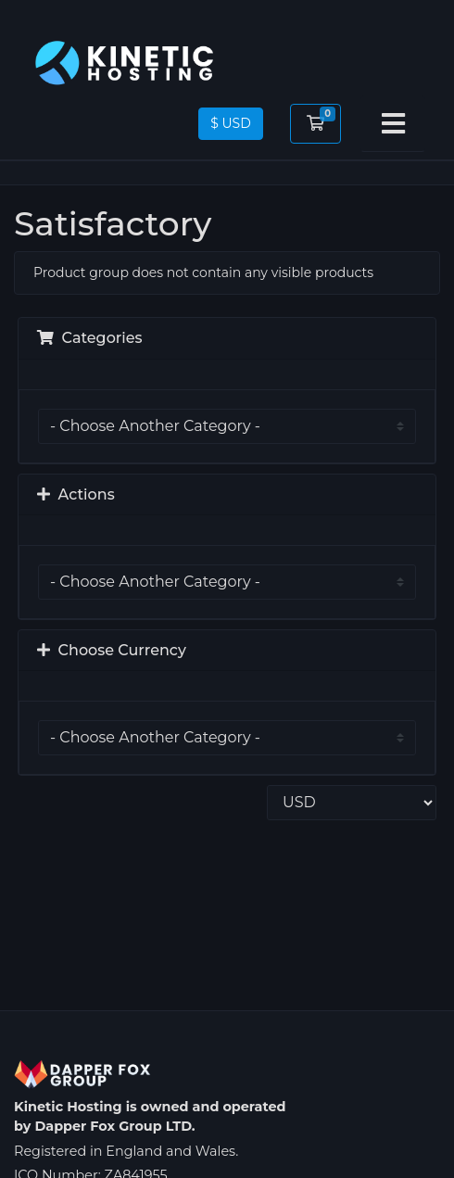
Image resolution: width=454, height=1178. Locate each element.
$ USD (230, 123)
